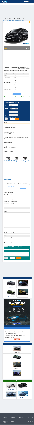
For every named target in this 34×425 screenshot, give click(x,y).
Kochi (14, 418)
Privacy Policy (31, 421)
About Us (29, 418)
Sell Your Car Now (17, 339)
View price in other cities (17, 94)
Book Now (17, 119)
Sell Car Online (2, 3)
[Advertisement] (17, 11)
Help (28, 417)
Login (31, 1)
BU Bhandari (10, 182)
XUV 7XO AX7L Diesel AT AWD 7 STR (8, 161)
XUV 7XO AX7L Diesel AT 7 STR (16, 161)
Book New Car (21, 417)
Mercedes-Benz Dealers (7, 179)
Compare (27, 47)
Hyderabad (12, 421)
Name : (6, 105)
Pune (14, 417)
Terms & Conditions (14, 117)
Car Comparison (21, 418)
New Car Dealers (27, 3)
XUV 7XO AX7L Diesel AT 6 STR (25, 161)
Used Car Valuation (5, 422)
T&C (28, 421)
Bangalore (12, 420)
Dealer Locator (21, 420)
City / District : (7, 115)
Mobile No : (6, 108)
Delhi (11, 422)
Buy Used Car (7, 3)
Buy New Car (22, 3)
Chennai (12, 418)
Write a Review (27, 48)
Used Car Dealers (18, 3)
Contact (31, 418)
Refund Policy (31, 417)
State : (6, 111)
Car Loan (4, 420)
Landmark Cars (23, 182)
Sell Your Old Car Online (17, 326)
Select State (27, 1)
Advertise (29, 420)
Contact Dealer (10, 186)
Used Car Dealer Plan (12, 3)
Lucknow (14, 422)
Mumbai (12, 417)
